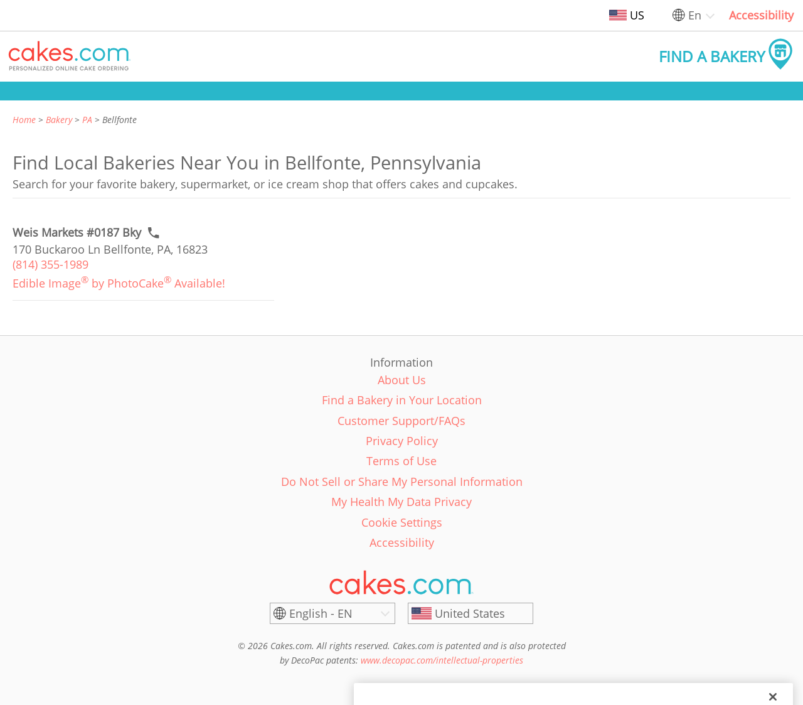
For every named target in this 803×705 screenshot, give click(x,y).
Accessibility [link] (761, 15)
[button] (69, 56)
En (694, 15)
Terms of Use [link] (401, 460)
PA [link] (87, 120)
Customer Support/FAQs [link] (401, 420)
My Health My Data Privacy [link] (401, 501)
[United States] (470, 613)
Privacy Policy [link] (402, 440)
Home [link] (24, 120)
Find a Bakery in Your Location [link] (402, 399)
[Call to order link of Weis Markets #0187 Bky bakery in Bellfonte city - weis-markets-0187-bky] (77, 232)
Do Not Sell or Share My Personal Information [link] (402, 481)
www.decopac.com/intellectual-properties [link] (442, 660)
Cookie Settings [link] (401, 522)
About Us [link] (402, 379)
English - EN (321, 613)
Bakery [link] (59, 120)
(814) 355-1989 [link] (50, 264)
